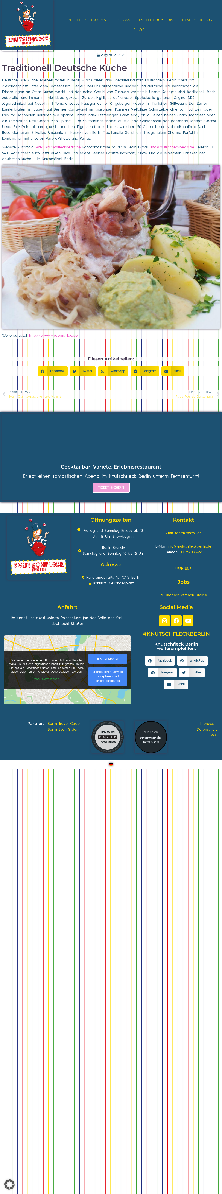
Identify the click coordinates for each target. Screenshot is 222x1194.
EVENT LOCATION (156, 20)
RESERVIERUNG (197, 20)
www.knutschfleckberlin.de (58, 147)
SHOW (123, 20)
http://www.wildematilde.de (53, 336)
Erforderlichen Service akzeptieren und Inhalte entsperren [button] (108, 676)
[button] (53, 371)
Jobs (184, 582)
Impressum (209, 724)
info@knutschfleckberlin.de (172, 147)
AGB (214, 735)
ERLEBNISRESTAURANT (87, 20)
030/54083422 (191, 552)
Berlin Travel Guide (64, 724)
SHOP (138, 30)
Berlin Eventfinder (63, 730)
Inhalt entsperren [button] (108, 658)
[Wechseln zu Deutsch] (111, 764)
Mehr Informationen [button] (46, 678)
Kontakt (183, 520)
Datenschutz (207, 730)
